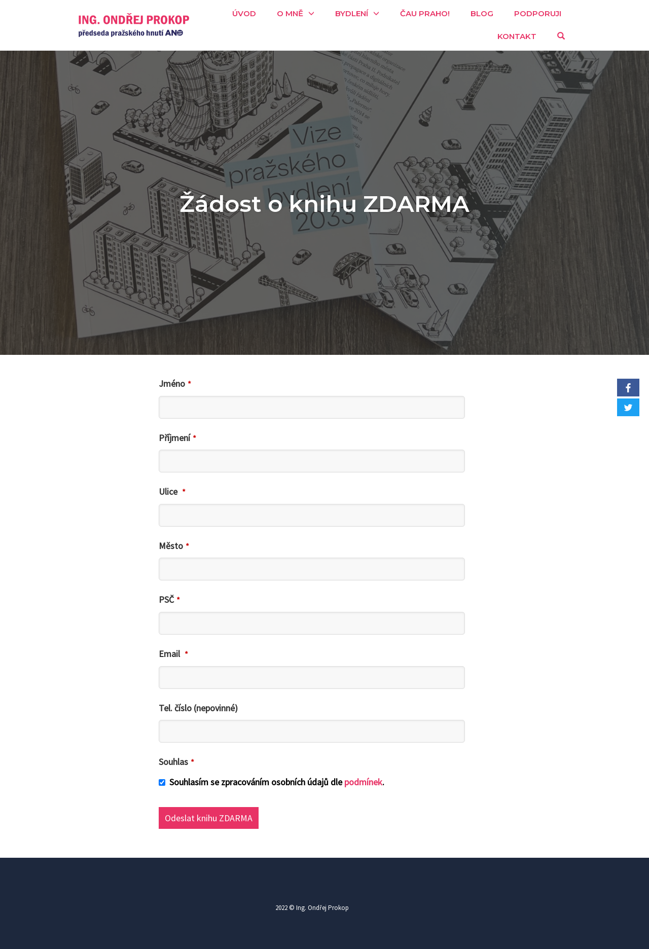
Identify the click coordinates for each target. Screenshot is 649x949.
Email (173, 654)
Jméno (175, 383)
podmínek (363, 782)
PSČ (169, 599)
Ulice (172, 491)
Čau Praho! (425, 13)
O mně (290, 13)
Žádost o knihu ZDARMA (324, 203)
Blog (482, 13)
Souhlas (176, 762)
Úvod (244, 13)
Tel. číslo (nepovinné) (198, 708)
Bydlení (351, 13)
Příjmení (177, 438)
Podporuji (537, 13)
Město (174, 546)
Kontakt (516, 36)
